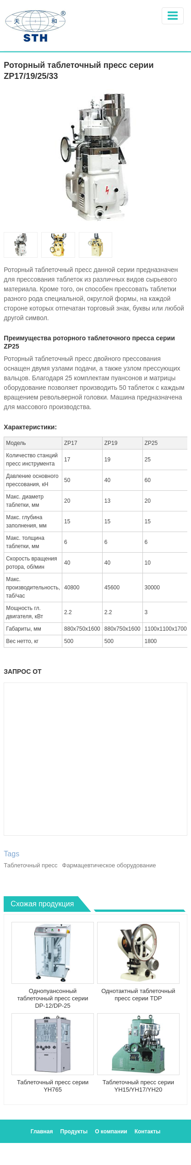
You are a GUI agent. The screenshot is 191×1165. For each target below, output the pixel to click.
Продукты (74, 1131)
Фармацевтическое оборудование (109, 865)
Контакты (148, 1131)
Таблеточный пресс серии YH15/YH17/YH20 (138, 1086)
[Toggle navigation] (173, 15)
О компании (111, 1131)
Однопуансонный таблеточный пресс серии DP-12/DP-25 (52, 998)
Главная (42, 1131)
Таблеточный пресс (30, 865)
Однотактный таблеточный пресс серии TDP (138, 994)
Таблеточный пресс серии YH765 (52, 1086)
